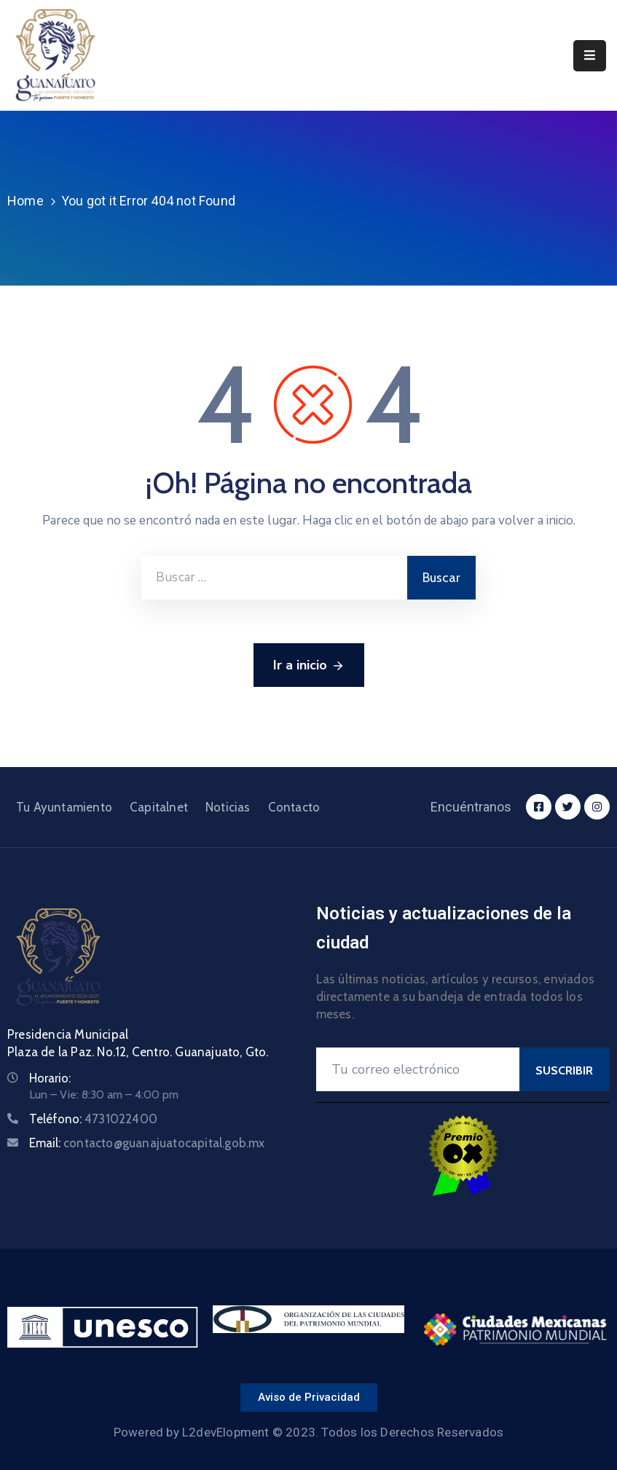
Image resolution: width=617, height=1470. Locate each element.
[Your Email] (417, 1069)
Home (25, 200)
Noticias (228, 807)
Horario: (50, 1078)
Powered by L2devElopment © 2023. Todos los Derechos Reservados (308, 1432)
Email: (147, 1143)
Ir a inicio (309, 665)
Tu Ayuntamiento (64, 807)
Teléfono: (93, 1119)
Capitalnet (159, 807)
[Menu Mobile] (589, 55)
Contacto (294, 807)
